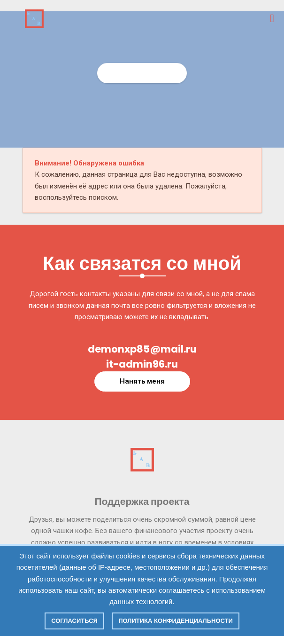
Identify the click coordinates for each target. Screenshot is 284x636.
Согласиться (74, 620)
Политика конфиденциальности (175, 620)
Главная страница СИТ (142, 73)
